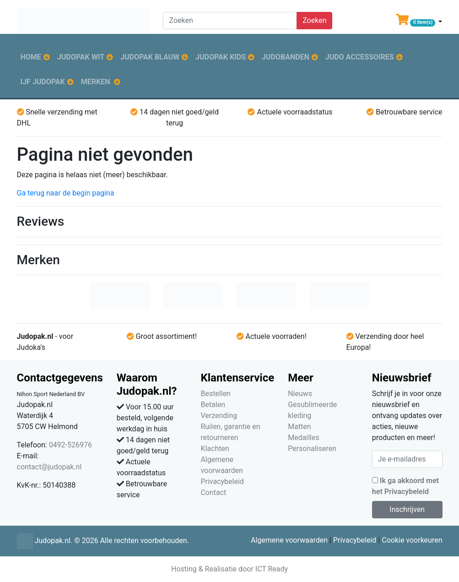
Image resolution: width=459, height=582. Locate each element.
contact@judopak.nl (49, 466)
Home (31, 57)
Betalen (212, 404)
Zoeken (314, 20)
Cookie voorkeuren (412, 540)
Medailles (303, 437)
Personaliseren (312, 448)
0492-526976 (70, 445)
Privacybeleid (221, 481)
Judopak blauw (149, 57)
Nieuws (300, 393)
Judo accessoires (359, 57)
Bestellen (215, 393)
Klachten (214, 448)
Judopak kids (220, 57)
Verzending (218, 415)
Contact (213, 492)
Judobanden (285, 57)
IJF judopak (43, 81)
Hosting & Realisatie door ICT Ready (229, 569)
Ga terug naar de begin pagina (65, 193)
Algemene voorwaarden (289, 540)
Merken (95, 81)
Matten (299, 426)
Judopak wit (80, 57)
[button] (419, 21)
